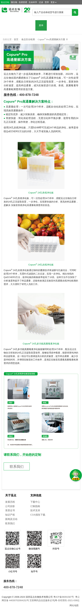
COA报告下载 (37, 515)
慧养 (47, 2)
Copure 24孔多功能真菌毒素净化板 (41, 343)
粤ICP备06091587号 (63, 597)
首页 (16, 39)
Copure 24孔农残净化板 (41, 264)
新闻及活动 (11, 519)
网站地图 (74, 605)
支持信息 (35, 495)
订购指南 (35, 506)
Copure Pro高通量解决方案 (51, 39)
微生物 (14, 2)
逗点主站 (5, 2)
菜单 (41, 25)
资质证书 (10, 510)
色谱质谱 (23, 2)
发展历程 (10, 502)
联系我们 (17, 466)
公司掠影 (10, 506)
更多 (54, 2)
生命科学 (33, 2)
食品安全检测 (28, 39)
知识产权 (10, 515)
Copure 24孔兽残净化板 (41, 192)
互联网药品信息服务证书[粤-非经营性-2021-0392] (54, 600)
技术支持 (35, 510)
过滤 (41, 2)
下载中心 (35, 502)
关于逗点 (10, 495)
